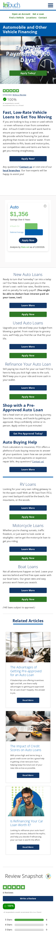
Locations (31, 17)
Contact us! (38, 461)
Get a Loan (38, 14)
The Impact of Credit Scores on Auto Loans (25, 748)
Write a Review (19, 94)
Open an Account (21, 14)
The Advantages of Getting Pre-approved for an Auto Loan (26, 671)
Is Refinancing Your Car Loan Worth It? (26, 823)
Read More (31, 701)
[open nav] (49, 5)
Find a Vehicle (16, 17)
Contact (43, 17)
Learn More (28, 470)
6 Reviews (7, 94)
